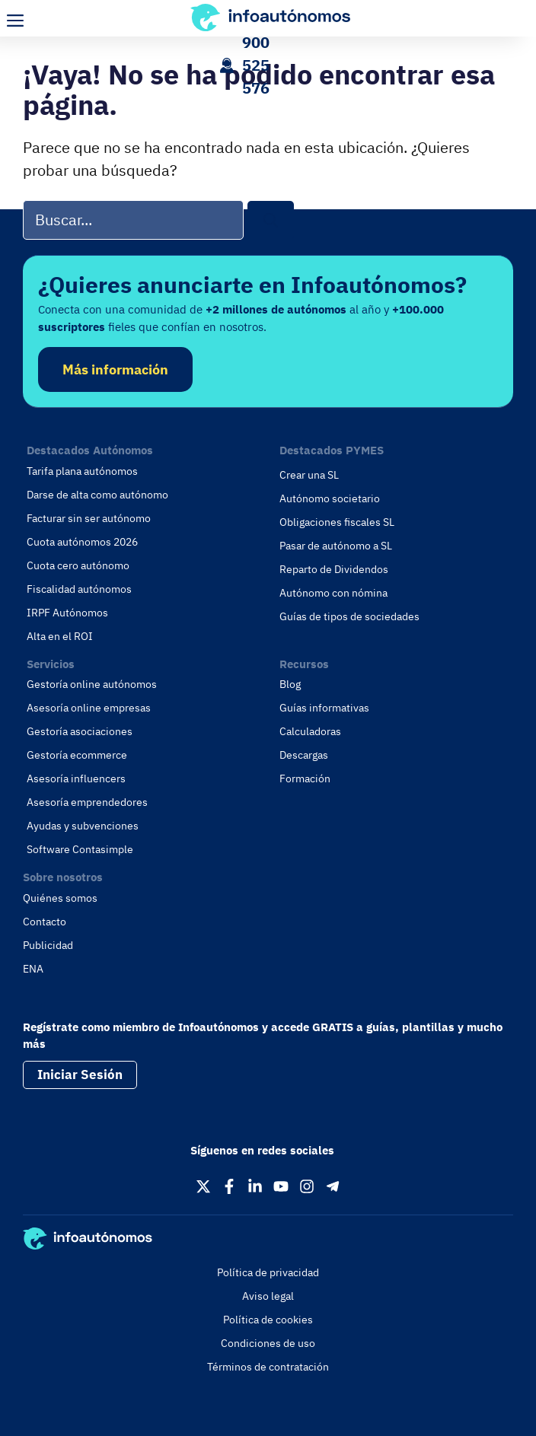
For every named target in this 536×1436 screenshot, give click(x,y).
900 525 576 (256, 65)
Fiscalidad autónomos (79, 589)
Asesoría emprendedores (87, 802)
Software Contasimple (80, 849)
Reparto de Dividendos (333, 569)
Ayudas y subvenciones (83, 826)
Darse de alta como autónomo (97, 494)
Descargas (303, 755)
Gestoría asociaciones (79, 731)
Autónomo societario (329, 498)
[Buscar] (270, 220)
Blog (290, 684)
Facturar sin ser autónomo (89, 518)
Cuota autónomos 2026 (82, 542)
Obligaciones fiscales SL (336, 522)
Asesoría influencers (76, 778)
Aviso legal (268, 1296)
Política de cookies (268, 1319)
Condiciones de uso (268, 1343)
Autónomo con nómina (333, 593)
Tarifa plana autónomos (82, 471)
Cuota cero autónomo (78, 565)
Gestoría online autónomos (92, 684)
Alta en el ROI (60, 636)
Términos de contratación (268, 1367)
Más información (115, 369)
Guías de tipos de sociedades (349, 616)
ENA (33, 969)
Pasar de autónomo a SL (335, 545)
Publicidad (48, 945)
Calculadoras (310, 731)
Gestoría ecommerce (77, 755)
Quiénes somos (60, 898)
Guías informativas (324, 708)
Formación (304, 778)
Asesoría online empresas (89, 708)
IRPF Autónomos (67, 612)
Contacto (44, 921)
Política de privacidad (268, 1272)
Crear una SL (309, 475)
